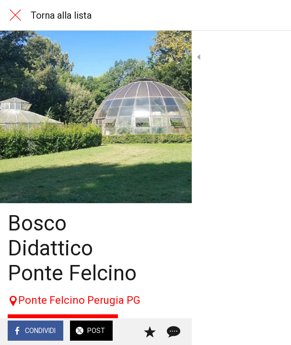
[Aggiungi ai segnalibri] (248, 331)
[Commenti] (271, 331)
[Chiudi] (15, 15)
